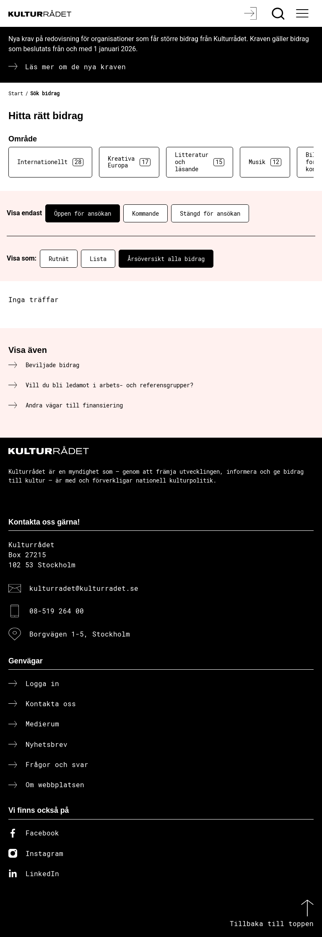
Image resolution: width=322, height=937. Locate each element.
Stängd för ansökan (210, 213)
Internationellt (50, 162)
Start (15, 93)
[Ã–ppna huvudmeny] (303, 13)
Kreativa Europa (129, 162)
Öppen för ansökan (82, 213)
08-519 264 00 (56, 610)
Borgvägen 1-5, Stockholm (79, 633)
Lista (98, 259)
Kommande (145, 213)
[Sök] (279, 13)
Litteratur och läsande (199, 162)
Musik (265, 162)
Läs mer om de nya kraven (75, 66)
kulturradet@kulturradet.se (83, 588)
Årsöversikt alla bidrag (166, 259)
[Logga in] (251, 13)
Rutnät (59, 259)
